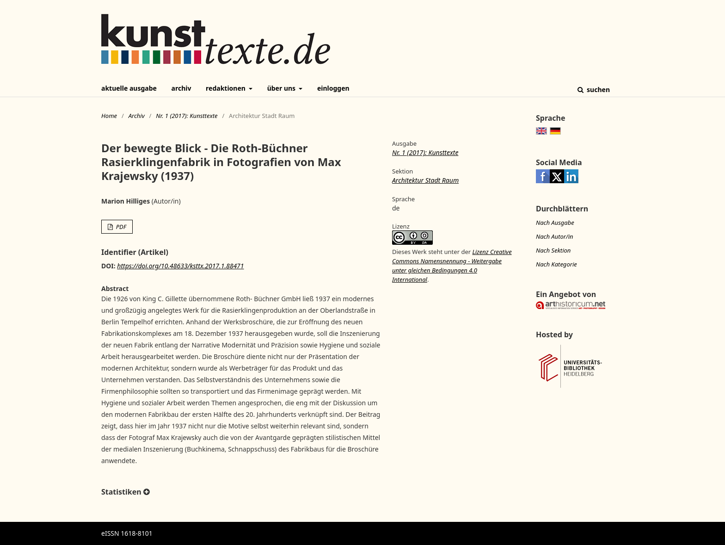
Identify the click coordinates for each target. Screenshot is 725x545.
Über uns (282, 88)
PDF (120, 227)
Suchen (597, 89)
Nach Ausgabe (555, 222)
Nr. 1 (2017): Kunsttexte (186, 115)
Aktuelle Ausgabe (129, 88)
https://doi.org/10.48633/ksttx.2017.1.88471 (180, 265)
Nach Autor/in (554, 236)
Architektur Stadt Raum (425, 180)
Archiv (181, 88)
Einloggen (333, 88)
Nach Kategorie (556, 264)
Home (109, 115)
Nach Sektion (553, 250)
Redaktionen (226, 88)
